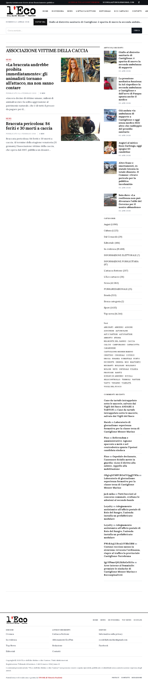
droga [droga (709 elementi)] (107, 359)
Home (45, 11)
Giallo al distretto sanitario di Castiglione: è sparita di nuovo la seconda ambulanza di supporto (95, 22)
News (70, 11)
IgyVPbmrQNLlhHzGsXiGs (119, 562)
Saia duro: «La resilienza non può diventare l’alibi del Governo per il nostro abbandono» (130, 201)
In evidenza (58, 11)
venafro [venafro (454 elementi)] (116, 383)
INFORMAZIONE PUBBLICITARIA (121, 261)
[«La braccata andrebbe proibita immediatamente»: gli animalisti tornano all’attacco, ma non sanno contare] (80, 70)
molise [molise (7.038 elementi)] (107, 369)
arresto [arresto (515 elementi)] (108, 338)
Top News (126, 620)
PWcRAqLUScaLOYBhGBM (119, 543)
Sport (107, 307)
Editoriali (10, 651)
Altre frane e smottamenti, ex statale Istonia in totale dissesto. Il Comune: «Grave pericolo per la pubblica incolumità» (129, 173)
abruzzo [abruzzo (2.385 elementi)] (119, 327)
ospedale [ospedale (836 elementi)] (124, 369)
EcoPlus (138, 620)
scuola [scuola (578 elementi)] (129, 376)
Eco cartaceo (121, 11)
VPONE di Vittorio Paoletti (50, 678)
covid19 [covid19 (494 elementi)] (130, 355)
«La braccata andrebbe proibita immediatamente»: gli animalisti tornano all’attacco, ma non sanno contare (30, 76)
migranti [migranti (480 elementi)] (108, 365)
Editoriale (105, 11)
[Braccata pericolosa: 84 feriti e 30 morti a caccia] (80, 129)
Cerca (137, 30)
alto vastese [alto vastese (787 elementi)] (111, 334)
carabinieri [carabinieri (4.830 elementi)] (110, 348)
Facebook (103, 645)
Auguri (107, 224)
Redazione (57, 645)
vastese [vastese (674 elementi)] (136, 379)
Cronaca (10, 634)
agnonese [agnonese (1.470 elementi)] (109, 331)
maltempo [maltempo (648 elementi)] (135, 362)
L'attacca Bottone (86, 11)
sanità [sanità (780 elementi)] (118, 373)
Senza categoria (112, 301)
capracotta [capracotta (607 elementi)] (133, 345)
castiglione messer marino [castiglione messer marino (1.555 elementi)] (118, 352)
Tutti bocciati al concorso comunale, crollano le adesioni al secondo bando (121, 497)
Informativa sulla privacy (110, 634)
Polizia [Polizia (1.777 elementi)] (134, 369)
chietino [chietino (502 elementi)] (108, 355)
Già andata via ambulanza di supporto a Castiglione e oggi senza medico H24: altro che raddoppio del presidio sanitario (130, 121)
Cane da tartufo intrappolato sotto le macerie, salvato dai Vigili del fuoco (121, 412)
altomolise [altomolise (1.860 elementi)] (122, 331)
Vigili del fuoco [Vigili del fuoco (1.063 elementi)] (113, 387)
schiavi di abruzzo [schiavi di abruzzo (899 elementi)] (113, 376)
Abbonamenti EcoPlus (62, 639)
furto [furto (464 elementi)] (136, 359)
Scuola (107, 295)
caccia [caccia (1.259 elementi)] (131, 341)
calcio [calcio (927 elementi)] (107, 345)
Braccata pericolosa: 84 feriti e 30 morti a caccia (29, 126)
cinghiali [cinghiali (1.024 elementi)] (120, 355)
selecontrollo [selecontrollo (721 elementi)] (112, 379)
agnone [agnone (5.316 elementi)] (129, 327)
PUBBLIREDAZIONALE (116, 289)
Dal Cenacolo (111, 236)
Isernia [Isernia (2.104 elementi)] (119, 362)
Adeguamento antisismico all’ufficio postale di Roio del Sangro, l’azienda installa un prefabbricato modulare (122, 512)
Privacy (115, 678)
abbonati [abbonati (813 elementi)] (108, 327)
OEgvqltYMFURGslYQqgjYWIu (121, 475)
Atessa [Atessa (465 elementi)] (117, 338)
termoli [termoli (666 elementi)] (126, 379)
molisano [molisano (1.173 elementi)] (131, 365)
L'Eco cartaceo (111, 276)
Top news (109, 313)
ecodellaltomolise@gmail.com (113, 639)
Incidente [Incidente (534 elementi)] (109, 362)
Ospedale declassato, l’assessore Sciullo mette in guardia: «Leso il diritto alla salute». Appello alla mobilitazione (120, 462)
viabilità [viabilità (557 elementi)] (126, 383)
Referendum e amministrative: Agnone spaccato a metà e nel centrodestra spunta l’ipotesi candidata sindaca (120, 444)
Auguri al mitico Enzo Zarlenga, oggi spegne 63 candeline (130, 147)
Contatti (137, 11)
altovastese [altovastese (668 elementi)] (126, 334)
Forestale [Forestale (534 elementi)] (126, 359)
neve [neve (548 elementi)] (115, 369)
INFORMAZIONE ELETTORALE (120, 255)
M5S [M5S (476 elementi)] (127, 362)
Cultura (107, 230)
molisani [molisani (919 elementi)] (119, 365)
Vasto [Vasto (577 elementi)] (107, 383)
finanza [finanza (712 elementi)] (116, 359)
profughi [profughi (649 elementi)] (109, 373)
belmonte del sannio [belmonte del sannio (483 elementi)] (115, 341)
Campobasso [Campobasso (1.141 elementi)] (119, 345)
